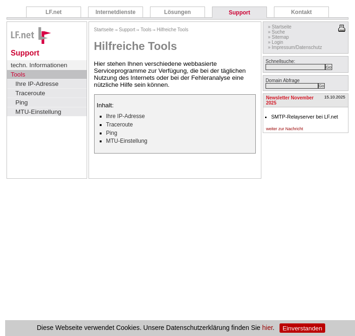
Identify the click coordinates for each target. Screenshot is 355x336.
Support (239, 12)
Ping (21, 102)
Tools (18, 74)
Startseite (104, 29)
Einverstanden (302, 328)
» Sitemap (278, 37)
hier (267, 328)
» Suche (276, 32)
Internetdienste (116, 12)
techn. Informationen (39, 65)
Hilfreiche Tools (173, 29)
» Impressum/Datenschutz (295, 47)
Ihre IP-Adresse (37, 83)
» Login (275, 42)
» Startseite (280, 26)
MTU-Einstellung (38, 111)
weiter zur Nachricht (284, 128)
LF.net (54, 12)
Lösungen (177, 12)
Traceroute (30, 93)
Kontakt (301, 12)
